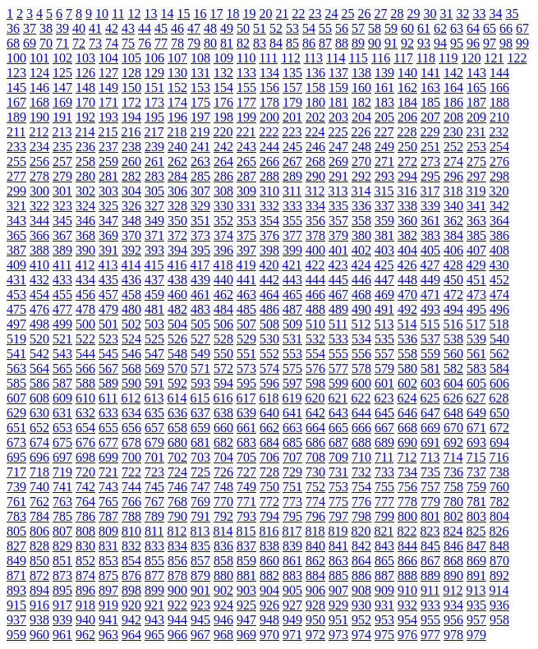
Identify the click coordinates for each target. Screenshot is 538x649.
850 (39, 561)
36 (13, 28)
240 (177, 147)
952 (361, 620)
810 (131, 531)
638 (223, 413)
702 (177, 457)
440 (223, 280)
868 (453, 561)
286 (223, 176)
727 (246, 472)
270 (361, 161)
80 (210, 43)
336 (361, 206)
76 (144, 43)
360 (407, 221)
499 (62, 324)
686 (315, 442)
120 (471, 58)
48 (210, 28)
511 (338, 324)
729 (292, 472)
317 (429, 191)
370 (131, 235)
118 (425, 58)
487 (292, 309)
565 (62, 368)
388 (39, 250)
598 (315, 383)
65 (489, 28)
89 (358, 43)
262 (177, 161)
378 (315, 235)
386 (499, 235)
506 (223, 324)
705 (246, 457)
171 (108, 102)
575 (292, 368)
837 (246, 546)
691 (430, 442)
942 (131, 620)
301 (62, 191)
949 (292, 620)
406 (453, 250)
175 (200, 102)
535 (384, 339)
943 (154, 620)
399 (292, 250)
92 (407, 43)
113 (313, 58)
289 (292, 176)
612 (130, 398)
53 (292, 28)
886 (361, 575)
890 (453, 575)
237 (108, 147)
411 (62, 265)
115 (357, 58)
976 (407, 635)
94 (440, 43)
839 (292, 546)
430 (498, 265)
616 (222, 398)
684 (269, 442)
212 (38, 132)
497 (16, 324)
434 (85, 280)
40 (78, 28)
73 (95, 43)
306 (177, 191)
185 (430, 102)
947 (246, 620)
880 (223, 575)
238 (131, 147)
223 (291, 132)
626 (452, 398)
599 (338, 383)
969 (246, 635)
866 (407, 561)
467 (338, 294)
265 (246, 161)
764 (85, 502)
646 (407, 413)
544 (85, 354)
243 (246, 147)
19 (248, 14)
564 (39, 368)
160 (361, 87)
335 (338, 206)
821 (383, 531)
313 (337, 191)
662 (269, 428)
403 (384, 250)
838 (269, 546)
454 (39, 294)
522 (85, 339)
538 (453, 339)
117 (402, 58)
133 (246, 73)
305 (154, 191)
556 (361, 354)
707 (292, 457)
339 (430, 206)
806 (39, 531)
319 (475, 191)
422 (314, 265)
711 (384, 457)
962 (85, 635)
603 (430, 383)
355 (292, 221)
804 (499, 516)
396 (223, 250)
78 (177, 43)
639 (246, 413)
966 (177, 635)
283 (154, 176)
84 (276, 43)
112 (290, 58)
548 (177, 354)
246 (315, 147)
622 (360, 398)
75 (128, 43)
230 (452, 132)
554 (315, 354)
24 (331, 14)
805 (16, 531)
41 (95, 28)
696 (39, 457)
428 (452, 265)
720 (85, 472)
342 (499, 206)
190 (39, 117)
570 (177, 368)
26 (363, 14)
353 (246, 221)
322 (39, 206)
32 (462, 14)
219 (199, 132)
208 (453, 117)
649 (476, 413)
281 (108, 176)
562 (499, 354)
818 (314, 531)
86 (308, 43)
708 (315, 457)
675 (62, 442)
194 (131, 117)
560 (453, 354)
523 (108, 339)
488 (315, 309)
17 (216, 14)
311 (292, 191)
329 (200, 206)
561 (476, 354)
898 (131, 590)
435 (108, 280)
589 (108, 383)
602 (407, 383)
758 (453, 487)
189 (16, 117)
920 (131, 605)
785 (62, 516)
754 (361, 487)
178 (269, 102)
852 (85, 561)
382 (407, 235)
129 (154, 73)
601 (384, 383)
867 (430, 561)
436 (131, 280)
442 (269, 280)
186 (453, 102)
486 (269, 309)
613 (153, 398)
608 (39, 398)
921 (154, 605)
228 (406, 132)
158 (315, 87)
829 (62, 546)
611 (108, 398)
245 (292, 147)
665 (338, 428)
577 (338, 368)
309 (246, 191)
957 (476, 620)
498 (39, 324)
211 (16, 132)
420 (268, 265)
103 (85, 58)
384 (453, 235)
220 (222, 132)
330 (223, 206)
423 (337, 265)
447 (384, 280)
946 (223, 620)
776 (361, 502)
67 (522, 28)
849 (16, 561)
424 (360, 265)
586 (39, 383)
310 (269, 191)
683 (246, 442)
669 (430, 428)
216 (130, 132)
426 (406, 265)
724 (177, 472)
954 (407, 620)
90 (374, 43)
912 (452, 590)
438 (177, 280)
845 (430, 546)
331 (246, 206)
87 (325, 43)
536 (407, 339)
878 (177, 575)
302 (85, 191)
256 (39, 161)
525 (154, 339)
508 (269, 324)
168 (39, 102)
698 (85, 457)
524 (131, 339)
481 (154, 309)
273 (430, 161)
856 (177, 561)
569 (154, 368)
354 (269, 221)
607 (16, 398)
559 (430, 354)
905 (292, 590)
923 (200, 605)
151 (154, 87)
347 (108, 221)
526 (177, 339)
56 (341, 28)
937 (16, 620)
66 (506, 28)
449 (430, 280)
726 (223, 472)
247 (338, 147)
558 (407, 354)
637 (200, 413)
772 (269, 502)
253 (476, 147)
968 (223, 635)
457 (108, 294)
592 (177, 383)
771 (246, 502)
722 (131, 472)
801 (430, 516)
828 (39, 546)
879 (200, 575)
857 (200, 561)
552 (269, 354)
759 (476, 487)
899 (154, 590)
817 (291, 531)
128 (131, 73)
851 (62, 561)
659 (200, 428)
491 (384, 309)
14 (166, 14)
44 (144, 28)
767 (154, 502)
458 (131, 294)
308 (223, 191)
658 (177, 428)
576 (315, 368)
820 (360, 531)
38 (46, 28)
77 (161, 43)
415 (153, 265)
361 (430, 221)
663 (292, 428)
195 (154, 117)
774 (315, 502)
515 (429, 324)
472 (453, 294)
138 (361, 73)
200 (269, 117)
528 (223, 339)
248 (361, 147)
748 (223, 487)
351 (200, 221)
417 (199, 265)
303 (108, 191)
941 (108, 620)
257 (62, 161)
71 (62, 43)
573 (246, 368)
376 (269, 235)
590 (131, 383)
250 (407, 147)
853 (108, 561)
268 (315, 161)
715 (475, 457)
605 (476, 383)
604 (453, 383)
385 (476, 235)
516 (452, 324)
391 (108, 250)
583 (476, 368)
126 (85, 73)
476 (39, 309)
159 (338, 87)
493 (430, 309)
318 (452, 191)
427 (429, 265)
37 (29, 28)
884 (315, 575)
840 (315, 546)
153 (200, 87)
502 (131, 324)
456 (85, 294)
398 (269, 250)
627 (475, 398)
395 (200, 250)
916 (39, 605)
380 (361, 235)
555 (338, 354)
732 (361, 472)
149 (108, 87)
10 (101, 14)
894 (39, 590)
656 (131, 428)
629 (16, 413)
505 (200, 324)
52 (276, 28)
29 (413, 14)
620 (314, 398)
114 (335, 58)
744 (131, 487)
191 (62, 117)
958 (499, 620)
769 (200, 502)
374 (223, 235)
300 (39, 191)
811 (154, 531)
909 (384, 590)
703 (200, 457)
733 (384, 472)
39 (62, 28)
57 (358, 28)
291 (338, 176)
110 (246, 58)
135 (292, 73)
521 (62, 339)
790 (177, 516)
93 (423, 43)
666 (361, 428)
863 (338, 561)
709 (338, 457)
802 (453, 516)
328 (177, 206)
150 (131, 87)
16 (199, 14)
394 (177, 250)
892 (499, 575)
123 (16, 73)
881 (246, 575)
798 (361, 516)
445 (338, 280)
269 (338, 161)
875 (108, 575)
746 (177, 487)
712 (406, 457)
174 (177, 102)
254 (499, 147)
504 (177, 324)
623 (383, 398)
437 (154, 280)
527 (200, 339)
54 (308, 28)
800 (407, 516)
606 (499, 383)
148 (85, 87)
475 (16, 309)
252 (453, 147)
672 (499, 428)
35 (511, 14)
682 (223, 442)
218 (176, 132)
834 (177, 546)
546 (131, 354)
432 (39, 280)
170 (85, 102)
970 (269, 635)
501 (108, 324)
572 (223, 368)
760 (499, 487)
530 (269, 339)
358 (361, 221)
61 (423, 28)
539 (476, 339)
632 (85, 413)
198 (223, 117)
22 (298, 14)
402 (361, 250)
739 (16, 487)
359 (384, 221)
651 (16, 428)
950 (315, 620)
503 (154, 324)
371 (154, 235)
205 (384, 117)
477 (62, 309)
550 (223, 354)
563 (16, 368)
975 (384, 635)
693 (476, 442)
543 (62, 354)
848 (499, 546)
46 (177, 28)
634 (131, 413)
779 (430, 502)
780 (453, 502)
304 (131, 191)
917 (62, 605)
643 (338, 413)
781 (476, 502)
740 (39, 487)
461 (200, 294)
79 (193, 43)
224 (314, 132)
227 (383, 132)
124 (39, 73)
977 (430, 635)
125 (62, 73)
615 (199, 398)
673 (16, 442)
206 (407, 117)
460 (177, 294)
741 (62, 487)
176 (223, 102)
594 (223, 383)
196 (177, 117)
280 (85, 176)
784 (39, 516)
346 (85, 221)
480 (131, 309)
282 (131, 176)
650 (499, 413)
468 (361, 294)
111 (268, 58)
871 (16, 575)
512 (360, 324)
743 (108, 487)
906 (315, 590)
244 (269, 147)
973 (338, 635)
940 (85, 620)
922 (177, 605)
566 (85, 368)
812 (176, 531)
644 (361, 413)
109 (223, 58)
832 (131, 546)
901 (200, 590)
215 (107, 132)
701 (154, 457)
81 (226, 43)
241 (200, 147)
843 (384, 546)
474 (499, 294)
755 (384, 487)
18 (232, 14)
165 (476, 87)
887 (384, 575)
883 (292, 575)
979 (476, 635)
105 (131, 58)
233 (16, 147)
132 (223, 73)
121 (494, 58)
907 (338, 590)
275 (476, 161)
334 (315, 206)
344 (39, 221)
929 (338, 605)
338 (407, 206)
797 (338, 516)
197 (200, 117)
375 (246, 235)
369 (108, 235)
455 (62, 294)
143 (476, 73)
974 (361, 635)
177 (246, 102)
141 (430, 73)
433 (62, 280)
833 (154, 546)
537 (430, 339)
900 (177, 590)
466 (315, 294)
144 (499, 73)
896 (85, 590)
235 (62, 147)
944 (177, 620)
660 (223, 428)
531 (292, 339)
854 (131, 561)
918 (85, 605)
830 (85, 546)
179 (292, 102)
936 (499, 605)
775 (338, 502)
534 (361, 339)
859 (246, 561)
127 (108, 73)
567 (108, 368)
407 (476, 250)
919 (108, 605)
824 (452, 531)
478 (85, 309)
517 (475, 324)
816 (268, 531)
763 (62, 502)
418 (222, 265)
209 (476, 117)
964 (131, 635)
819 (337, 531)
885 (338, 575)
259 (108, 161)
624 (406, 398)
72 (78, 43)
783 (16, 516)
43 (128, 28)
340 (453, 206)
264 (223, 161)
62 (440, 28)
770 (223, 502)
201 (292, 117)
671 (476, 428)
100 (16, 58)
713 (429, 457)
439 (200, 280)
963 (108, 635)
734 (407, 472)
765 (108, 502)
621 (337, 398)
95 (456, 43)
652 (39, 428)
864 (361, 561)
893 (16, 590)
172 (131, 102)
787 (108, 516)
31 (446, 14)
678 (131, 442)
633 (108, 413)
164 (453, 87)
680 (177, 442)
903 (246, 590)
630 (39, 413)
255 (16, 161)
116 (380, 58)
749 (246, 487)
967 (200, 635)
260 (131, 161)
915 (16, 605)
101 (39, 58)
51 (259, 28)
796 (315, 516)
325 (108, 206)
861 (292, 561)
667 (384, 428)
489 (338, 309)
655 (108, 428)
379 (338, 235)
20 (265, 14)
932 (407, 605)
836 (223, 546)
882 (269, 575)
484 (223, 309)
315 (383, 191)
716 (498, 457)
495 (476, 309)
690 (407, 442)
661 (246, 428)
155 (246, 87)
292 (361, 176)
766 (131, 502)
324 (85, 206)
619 (291, 398)
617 (245, 398)
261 (154, 161)
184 (407, 102)
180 (315, 102)
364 (499, 221)
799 (384, 516)
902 (223, 590)
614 (176, 398)
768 (177, 502)
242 (223, 147)
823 (429, 531)
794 (269, 516)
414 (130, 265)
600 (361, 383)
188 (499, 102)
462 (223, 294)
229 (429, 132)
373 (200, 235)
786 (85, 516)
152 (177, 87)
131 (200, 73)
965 (154, 635)
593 (200, 383)
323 (62, 206)
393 (154, 250)
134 (269, 73)
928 (315, 605)
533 (338, 339)
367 (62, 235)
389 (62, 250)
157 (292, 87)
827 (16, 546)
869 (476, 561)
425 (383, 265)
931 (384, 605)
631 (62, 413)
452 (499, 280)
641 (292, 413)
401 (338, 250)
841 (338, 546)
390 (85, 250)
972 (315, 635)
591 (154, 383)
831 (108, 546)
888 (407, 575)
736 (453, 472)
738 (499, 472)
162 (407, 87)
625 (429, 398)
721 (108, 472)
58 (374, 28)
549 (200, 354)
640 (269, 413)
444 (315, 280)
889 (430, 575)
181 (338, 102)
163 (430, 87)
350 (177, 221)
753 (338, 487)
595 (246, 383)
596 (269, 383)
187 (476, 102)
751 (292, 487)
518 (498, 324)
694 (499, 442)
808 (85, 531)
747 (200, 487)
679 (154, 442)
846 (453, 546)
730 (315, 472)
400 (315, 250)
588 (85, 383)
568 (131, 368)
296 (453, 176)
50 (243, 28)
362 (453, 221)
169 (62, 102)
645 (384, 413)
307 (200, 191)
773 (292, 502)
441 (246, 280)
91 (391, 43)
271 (384, 161)
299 (16, 191)
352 (223, 221)
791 (200, 516)
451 (476, 280)
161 (384, 87)
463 (246, 294)
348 (131, 221)
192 (85, 117)
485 (246, 309)
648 (453, 413)
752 (315, 487)
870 (499, 561)
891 (476, 575)
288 (269, 176)
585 (16, 383)
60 (407, 28)
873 (62, 575)
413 (107, 265)
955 (430, 620)
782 (499, 502)
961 (62, 635)
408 (499, 250)
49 (226, 28)
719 (62, 472)
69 (29, 43)
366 (39, 235)
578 (361, 368)
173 (154, 102)
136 (315, 73)
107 (177, 58)
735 (430, 472)
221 (245, 132)
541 (16, 354)
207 (430, 117)
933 (430, 605)
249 (384, 147)
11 (118, 14)
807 (62, 531)
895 (62, 590)
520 (39, 339)
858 (223, 561)
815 (245, 531)
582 (453, 368)
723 (154, 472)
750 (269, 487)
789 (154, 516)
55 (325, 28)
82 (243, 43)
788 (131, 516)
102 (62, 58)
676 (85, 442)
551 (246, 354)
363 (476, 221)
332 (269, 206)
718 (39, 472)
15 (183, 14)
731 (338, 472)
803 (476, 516)
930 (361, 605)
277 (16, 176)
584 (499, 368)
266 (269, 161)
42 (111, 28)
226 (360, 132)
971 (292, 635)
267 (292, 161)
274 (453, 161)
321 (16, 206)
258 (85, 161)
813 (199, 531)
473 (476, 294)
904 (269, 590)
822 (406, 531)
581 (430, 368)
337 (384, 206)
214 (84, 132)
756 (407, 487)
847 (476, 546)
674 (39, 442)
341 (476, 206)
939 (62, 620)
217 (153, 132)
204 (361, 117)
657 (154, 428)
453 (16, 294)
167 (16, 102)
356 (315, 221)
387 (16, 250)
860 (269, 561)
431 (16, 280)
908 (361, 590)
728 (269, 472)
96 (473, 43)
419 (245, 265)
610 (85, 398)
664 (315, 428)
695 (16, 457)
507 (246, 324)
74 (111, 43)
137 (338, 73)
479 (108, 309)
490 (361, 309)
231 (475, 132)
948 (269, 620)
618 (268, 398)
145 (16, 87)
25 (347, 14)
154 (223, 87)
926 (269, 605)
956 (453, 620)
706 (269, 457)
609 (62, 398)
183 (384, 102)
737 (476, 472)
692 (453, 442)
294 (407, 176)
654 (85, 428)
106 (154, 58)
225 (337, 132)
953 (384, 620)
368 (85, 235)
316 (406, 191)
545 (108, 354)
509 (292, 324)
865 (384, 561)
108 (200, 58)
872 (39, 575)
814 (222, 531)
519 (16, 339)
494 (453, 309)
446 (361, 280)
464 (269, 294)
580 (407, 368)
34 (495, 14)
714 (452, 457)
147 (62, 87)
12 (133, 14)
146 (39, 87)
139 (384, 73)
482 (177, 309)
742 (85, 487)
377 (292, 235)
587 (62, 383)
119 (448, 58)
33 (478, 14)
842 (361, 546)
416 (176, 265)
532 (315, 339)
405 (430, 250)
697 (62, 457)
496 (499, 309)
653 (62, 428)
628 (498, 398)
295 (430, 176)
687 (338, 442)
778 (407, 502)
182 (361, 102)
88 (341, 43)
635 (154, 413)
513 (383, 324)
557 (384, 354)
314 (360, 191)
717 (16, 472)
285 (200, 176)
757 (430, 487)
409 (16, 265)
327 (154, 206)
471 (430, 294)
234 (39, 147)
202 (315, 117)
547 (154, 354)
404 (407, 250)
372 (177, 235)
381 (384, 235)
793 (246, 516)
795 (292, 516)
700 (131, 457)
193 (108, 117)
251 (430, 147)
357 (338, 221)
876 (131, 575)
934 (453, 605)
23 (314, 14)
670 (453, 428)
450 (453, 280)
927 (292, 605)
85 (292, 43)
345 (62, 221)
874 (85, 575)
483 (200, 309)
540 (499, 339)
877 (154, 575)
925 (246, 605)
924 (223, 605)
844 (407, 546)
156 (269, 87)
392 (131, 250)
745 (154, 487)
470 (407, 294)
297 (476, 176)
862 (315, 561)
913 (475, 590)
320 (498, 191)
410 (39, 265)
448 (407, 280)
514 (406, 324)
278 (39, 176)
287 (246, 176)
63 (456, 28)
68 (13, 43)
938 (39, 620)
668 (407, 428)
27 (380, 14)
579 (384, 368)
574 (269, 368)
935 (476, 605)
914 (498, 590)
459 (154, 294)
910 (407, 590)
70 (46, 43)
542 (39, 354)
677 (108, 442)
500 (85, 324)
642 (315, 413)
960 (39, 635)
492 (407, 309)
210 (499, 117)
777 (384, 502)
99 (522, 43)
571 (200, 368)
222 (268, 132)
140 (407, 73)
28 (396, 14)
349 (154, 221)
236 (85, 147)
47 (193, 28)
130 (177, 73)
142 (453, 73)
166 (499, 87)
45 (161, 28)
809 (108, 531)
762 (39, 502)
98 (506, 43)
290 (315, 176)
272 (407, 161)
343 (16, 221)
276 (499, 161)
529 (246, 339)
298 (499, 176)
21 (281, 14)
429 (475, 265)
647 (430, 413)
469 (384, 294)
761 (16, 502)
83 (259, 43)
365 (16, 235)
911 (430, 590)
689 (384, 442)
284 (177, 176)
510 (315, 324)
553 (292, 354)
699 (108, 457)
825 (475, 531)
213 (61, 132)
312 (314, 191)
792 (223, 516)
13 (150, 14)
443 (292, 280)
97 (489, 43)
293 (384, 176)
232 (498, 132)
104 (108, 58)
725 (200, 472)
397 (246, 250)
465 (292, 294)
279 (62, 176)
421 (291, 265)
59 (391, 28)
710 (361, 457)
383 (430, 235)
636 (177, 413)
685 (292, 442)
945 (200, 620)
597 (292, 383)
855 (154, 561)
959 (16, 635)
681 (200, 442)
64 (473, 28)
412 (84, 265)
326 (131, 206)
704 (223, 457)
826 (498, 531)
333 (292, 206)
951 (338, 620)
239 (154, 147)
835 (200, 546)
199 (246, 117)
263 (200, 161)
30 (429, 14)
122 (517, 58)
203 (338, 117)
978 (453, 635)
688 (361, 442)
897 (108, 590)
